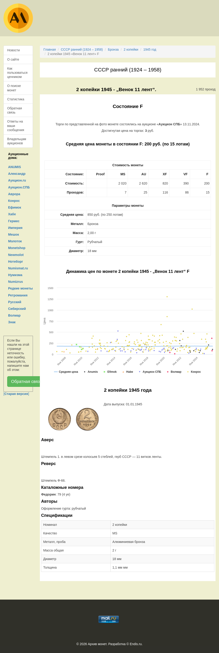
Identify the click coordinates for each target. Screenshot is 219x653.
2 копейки (131, 49)
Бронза (113, 49)
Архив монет (97, 644)
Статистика (15, 99)
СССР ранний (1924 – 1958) (82, 49)
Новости (13, 50)
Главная (49, 49)
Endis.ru (136, 644)
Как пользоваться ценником (17, 73)
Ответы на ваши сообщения (15, 126)
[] (16, 394)
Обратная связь (14, 110)
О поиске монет (14, 88)
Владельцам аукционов (16, 141)
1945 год (149, 49)
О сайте (13, 59)
